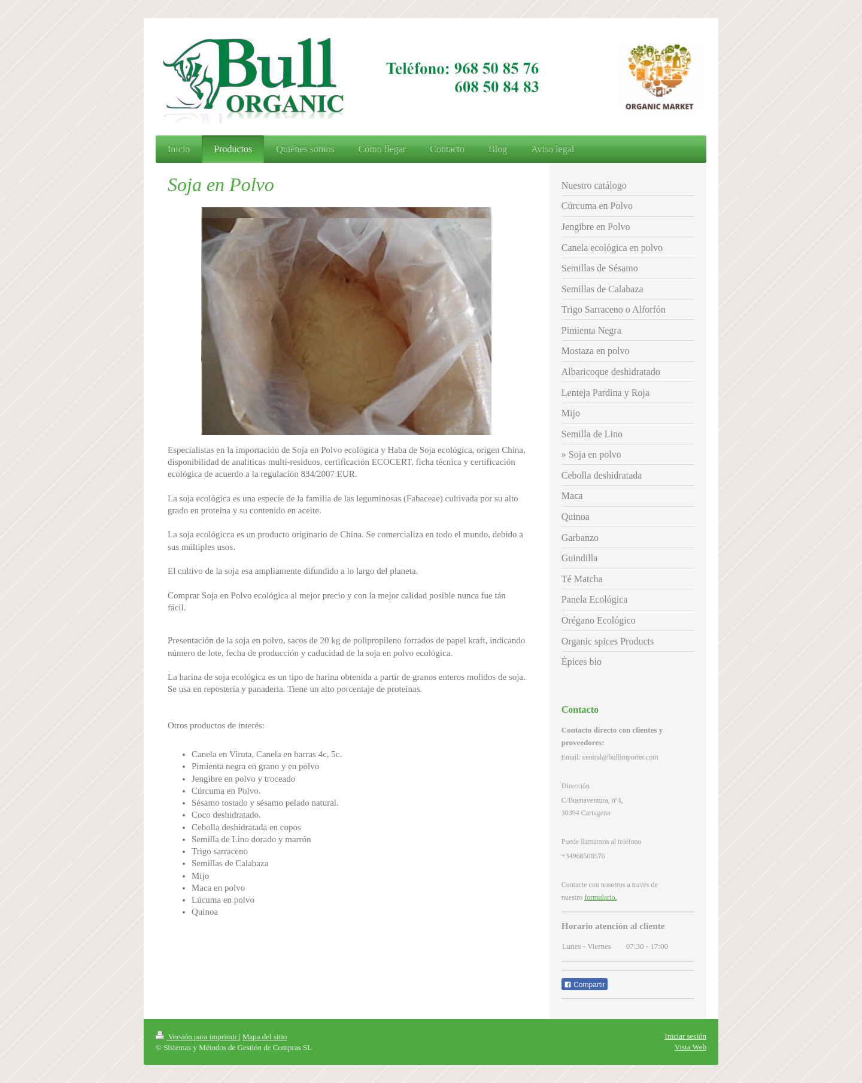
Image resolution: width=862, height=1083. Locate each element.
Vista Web (690, 1046)
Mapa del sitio (264, 1036)
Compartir (584, 985)
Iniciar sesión (685, 1035)
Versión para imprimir (197, 1036)
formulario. (600, 897)
